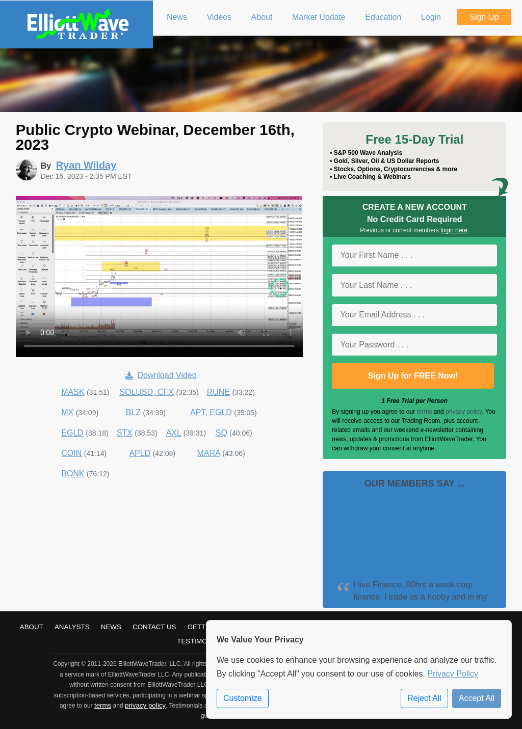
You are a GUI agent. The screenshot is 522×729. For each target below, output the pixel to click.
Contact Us (154, 627)
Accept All (476, 698)
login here (453, 230)
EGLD (72, 432)
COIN (71, 453)
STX (125, 432)
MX (67, 412)
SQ (221, 432)
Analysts (72, 627)
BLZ (133, 412)
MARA (208, 453)
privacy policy (464, 411)
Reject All (424, 698)
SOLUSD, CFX (146, 392)
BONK (72, 473)
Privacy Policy (452, 673)
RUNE (218, 392)
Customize (242, 698)
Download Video (160, 375)
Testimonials (202, 641)
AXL (173, 432)
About (31, 627)
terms (424, 411)
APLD (139, 453)
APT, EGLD (211, 412)
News (111, 627)
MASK (72, 392)
